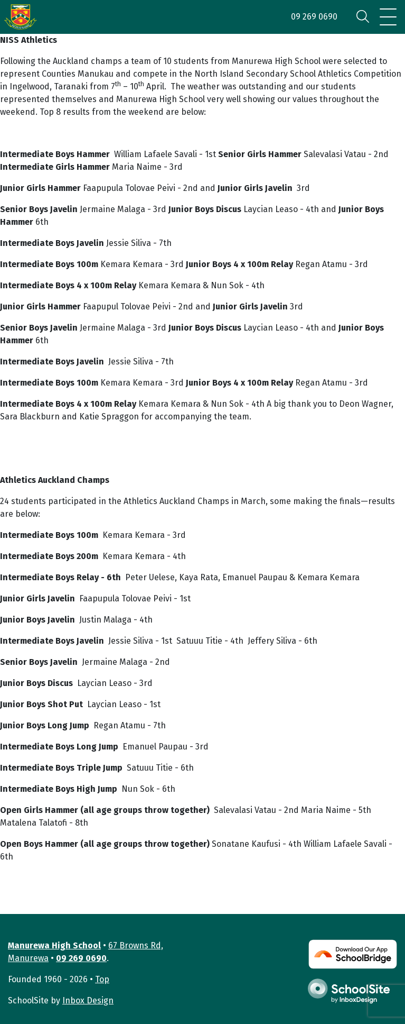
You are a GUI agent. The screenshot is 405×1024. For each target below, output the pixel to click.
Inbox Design (88, 1000)
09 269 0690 (314, 17)
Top (102, 979)
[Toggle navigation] (388, 16)
